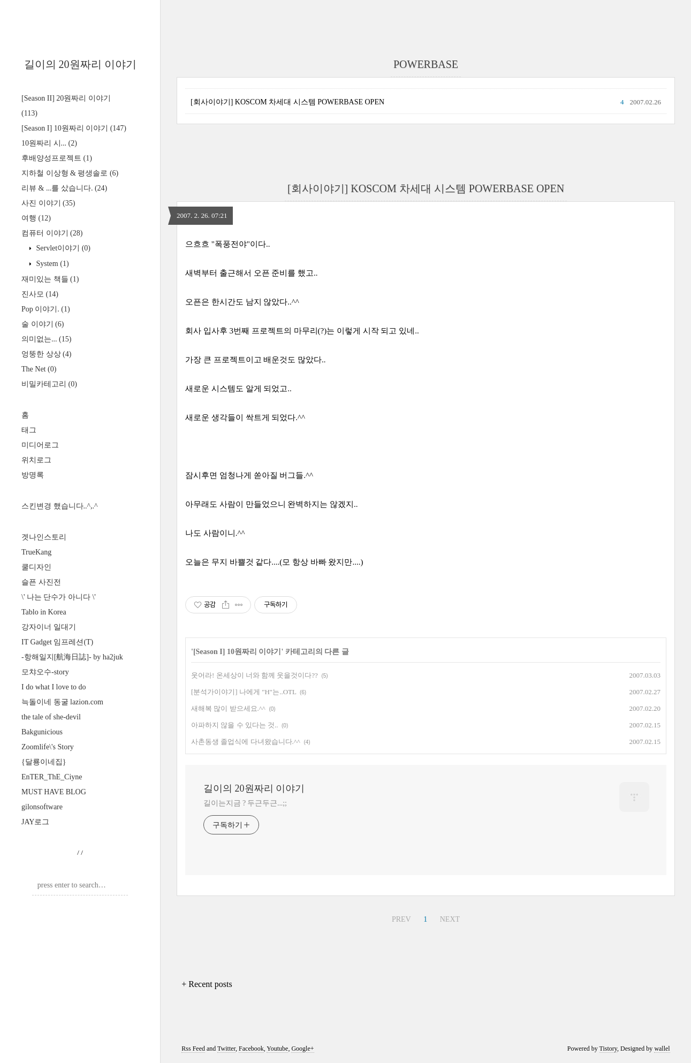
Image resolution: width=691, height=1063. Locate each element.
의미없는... (46, 339)
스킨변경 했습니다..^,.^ (59, 506)
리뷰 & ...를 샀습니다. (64, 188)
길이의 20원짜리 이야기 (80, 64)
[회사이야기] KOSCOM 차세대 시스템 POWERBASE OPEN (287, 102)
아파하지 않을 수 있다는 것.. (234, 725)
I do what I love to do (53, 687)
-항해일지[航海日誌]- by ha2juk (72, 657)
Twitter (226, 1048)
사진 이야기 (48, 203)
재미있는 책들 (50, 279)
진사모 (39, 294)
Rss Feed (193, 1048)
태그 (28, 430)
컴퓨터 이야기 (51, 233)
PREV (401, 919)
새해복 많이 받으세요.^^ (228, 708)
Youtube (277, 1048)
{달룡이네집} (43, 762)
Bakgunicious (42, 732)
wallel (662, 1048)
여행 (36, 218)
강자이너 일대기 (48, 627)
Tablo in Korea (43, 612)
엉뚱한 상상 (46, 354)
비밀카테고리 (49, 384)
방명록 (32, 475)
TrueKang (36, 552)
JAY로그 (35, 822)
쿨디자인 (36, 567)
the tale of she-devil (51, 717)
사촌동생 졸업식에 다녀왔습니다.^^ (245, 742)
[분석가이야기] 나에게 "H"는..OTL (243, 692)
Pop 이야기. (45, 309)
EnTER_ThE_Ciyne (51, 777)
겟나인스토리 (43, 537)
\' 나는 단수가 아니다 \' (58, 597)
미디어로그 (40, 445)
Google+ (302, 1048)
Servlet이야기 (62, 248)
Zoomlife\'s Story (47, 747)
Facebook (251, 1048)
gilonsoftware (42, 807)
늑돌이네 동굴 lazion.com (62, 702)
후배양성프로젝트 (56, 158)
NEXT (450, 919)
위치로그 (36, 460)
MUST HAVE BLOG (53, 792)
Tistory (608, 1048)
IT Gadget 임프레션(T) (57, 642)
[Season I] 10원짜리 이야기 (73, 128)
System (51, 264)
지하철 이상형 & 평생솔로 (69, 173)
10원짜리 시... (49, 143)
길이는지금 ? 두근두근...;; (245, 803)
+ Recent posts (206, 984)
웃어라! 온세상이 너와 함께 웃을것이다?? (254, 675)
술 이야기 (42, 324)
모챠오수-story (45, 672)
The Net (38, 369)
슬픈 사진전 (41, 582)
